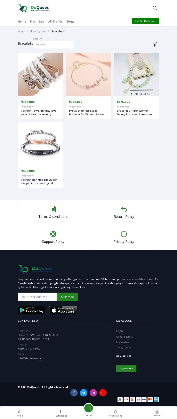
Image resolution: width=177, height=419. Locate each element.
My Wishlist (123, 342)
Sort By (37, 39)
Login (119, 331)
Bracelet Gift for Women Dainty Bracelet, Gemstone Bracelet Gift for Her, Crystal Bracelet (135, 112)
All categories (38, 31)
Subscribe (67, 297)
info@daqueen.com (30, 358)
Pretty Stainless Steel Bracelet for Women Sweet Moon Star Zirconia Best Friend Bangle (86, 112)
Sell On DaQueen (145, 21)
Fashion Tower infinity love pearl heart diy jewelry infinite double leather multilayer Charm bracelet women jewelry (38, 112)
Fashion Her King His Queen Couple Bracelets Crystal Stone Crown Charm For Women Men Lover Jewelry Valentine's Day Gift (39, 181)
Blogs (70, 21)
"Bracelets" (57, 31)
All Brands (55, 21)
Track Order (123, 348)
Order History (124, 336)
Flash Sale (37, 21)
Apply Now (126, 368)
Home (22, 21)
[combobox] (53, 45)
